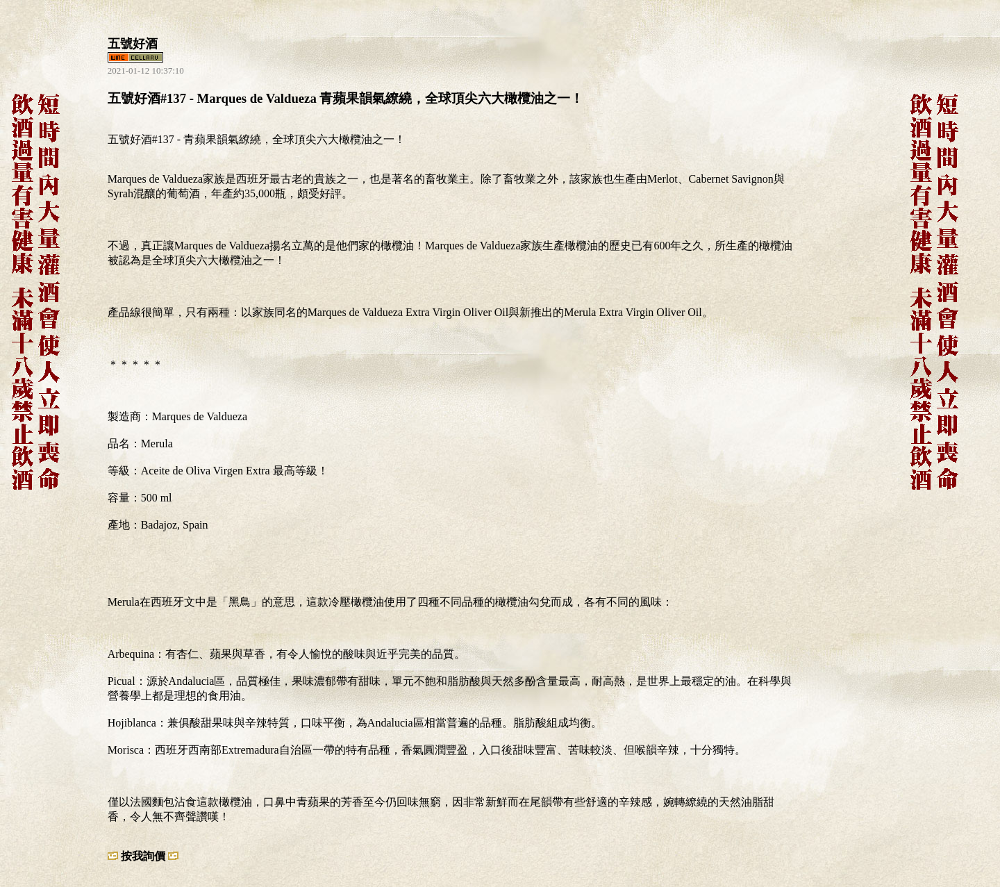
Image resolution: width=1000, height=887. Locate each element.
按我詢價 (143, 856)
